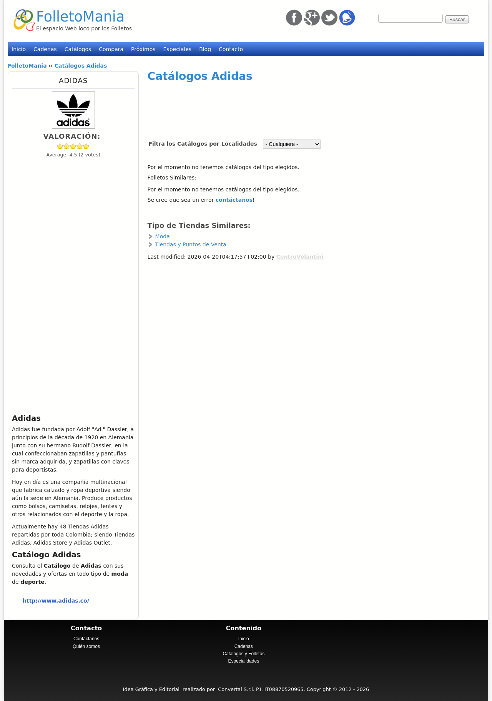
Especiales (177, 49)
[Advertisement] (307, 107)
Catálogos (78, 49)
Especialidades (243, 661)
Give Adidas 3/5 (73, 146)
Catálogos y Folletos (243, 653)
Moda (162, 236)
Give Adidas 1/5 (60, 146)
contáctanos (234, 200)
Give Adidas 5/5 (86, 146)
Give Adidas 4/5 (79, 146)
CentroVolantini (300, 257)
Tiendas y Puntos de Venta (190, 244)
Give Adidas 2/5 (66, 146)
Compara (111, 49)
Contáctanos (86, 638)
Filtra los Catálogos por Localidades (203, 144)
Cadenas (45, 49)
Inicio (19, 49)
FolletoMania (80, 16)
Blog (205, 49)
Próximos (143, 49)
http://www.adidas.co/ (56, 601)
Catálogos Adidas (200, 76)
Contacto (231, 49)
